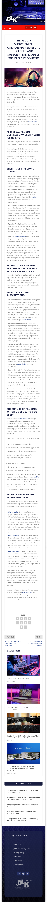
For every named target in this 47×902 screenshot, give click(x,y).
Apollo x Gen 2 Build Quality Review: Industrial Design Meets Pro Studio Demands (20, 768)
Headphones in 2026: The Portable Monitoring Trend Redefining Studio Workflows (23, 798)
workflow (37, 477)
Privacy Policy (19, 852)
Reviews (28, 62)
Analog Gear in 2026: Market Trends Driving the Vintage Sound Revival (22, 820)
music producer (23, 419)
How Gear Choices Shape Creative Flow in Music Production (21, 812)
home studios (26, 320)
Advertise (17, 857)
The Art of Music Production (18, 679)
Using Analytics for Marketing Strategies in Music (22, 805)
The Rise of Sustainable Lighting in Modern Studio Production (22, 791)
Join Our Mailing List (22, 848)
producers (35, 197)
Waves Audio (32, 122)
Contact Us (18, 860)
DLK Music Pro (27, 592)
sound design (21, 364)
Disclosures (18, 865)
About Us (17, 845)
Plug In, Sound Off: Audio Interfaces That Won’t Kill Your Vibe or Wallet (23, 737)
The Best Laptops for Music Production (22, 707)
